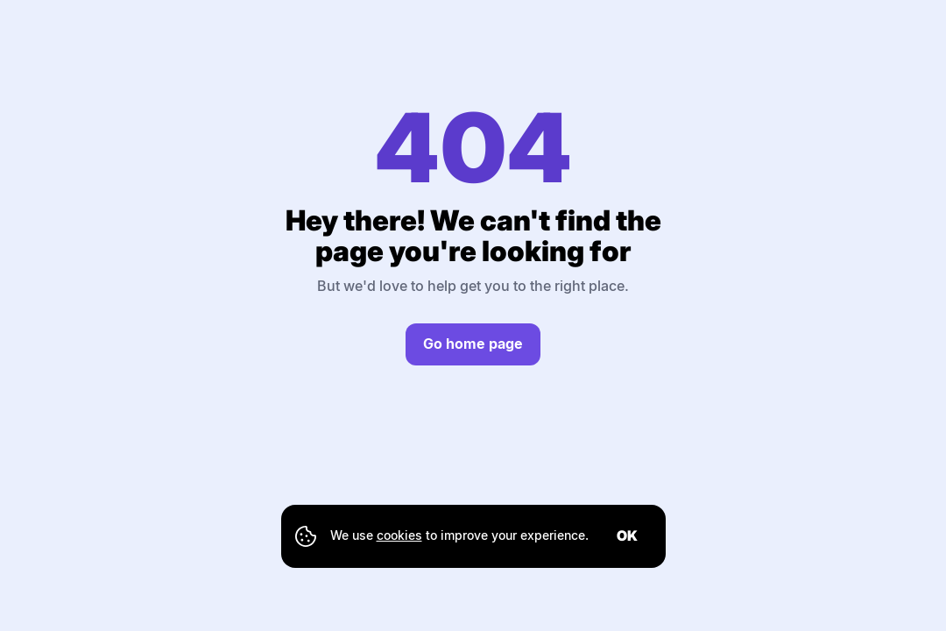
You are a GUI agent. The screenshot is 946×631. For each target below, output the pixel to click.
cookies (399, 535)
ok (627, 535)
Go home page (473, 343)
